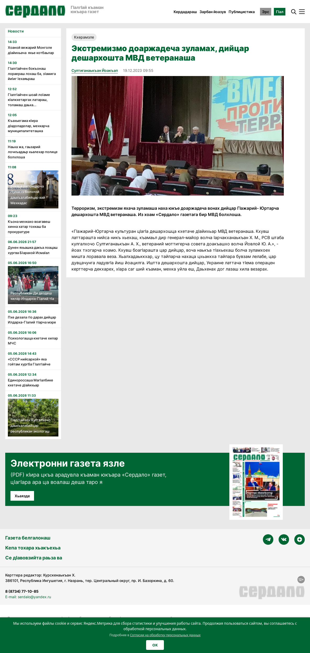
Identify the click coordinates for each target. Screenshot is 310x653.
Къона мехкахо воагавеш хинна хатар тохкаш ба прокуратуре (29, 226)
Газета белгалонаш (27, 538)
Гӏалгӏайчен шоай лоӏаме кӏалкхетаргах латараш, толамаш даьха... (29, 100)
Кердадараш (185, 11)
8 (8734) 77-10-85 (21, 591)
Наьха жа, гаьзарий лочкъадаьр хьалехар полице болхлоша (33, 152)
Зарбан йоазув (213, 11)
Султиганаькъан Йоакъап (94, 70)
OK (155, 645)
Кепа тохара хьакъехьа (32, 548)
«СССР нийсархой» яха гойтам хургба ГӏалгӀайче (29, 361)
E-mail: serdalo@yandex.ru (28, 597)
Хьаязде (22, 496)
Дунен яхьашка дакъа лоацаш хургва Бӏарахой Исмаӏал (33, 250)
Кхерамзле (84, 37)
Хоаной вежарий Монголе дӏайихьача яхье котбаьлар (31, 50)
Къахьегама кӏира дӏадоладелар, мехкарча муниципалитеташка (28, 125)
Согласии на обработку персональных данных (165, 635)
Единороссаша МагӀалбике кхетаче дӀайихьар (30, 382)
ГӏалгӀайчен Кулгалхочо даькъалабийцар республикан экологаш (30, 425)
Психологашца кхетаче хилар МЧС (33, 341)
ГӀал (279, 11)
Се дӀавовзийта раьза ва (33, 557)
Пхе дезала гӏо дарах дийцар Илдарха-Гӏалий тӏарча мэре (32, 320)
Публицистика (242, 11)
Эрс (265, 11)
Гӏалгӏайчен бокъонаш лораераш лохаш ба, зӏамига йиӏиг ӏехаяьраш (32, 73)
